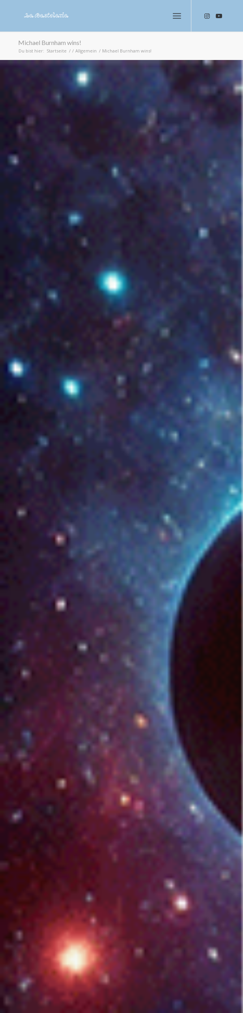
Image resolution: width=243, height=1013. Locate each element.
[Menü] (177, 15)
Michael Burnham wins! (49, 42)
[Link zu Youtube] (219, 16)
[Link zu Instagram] (207, 16)
